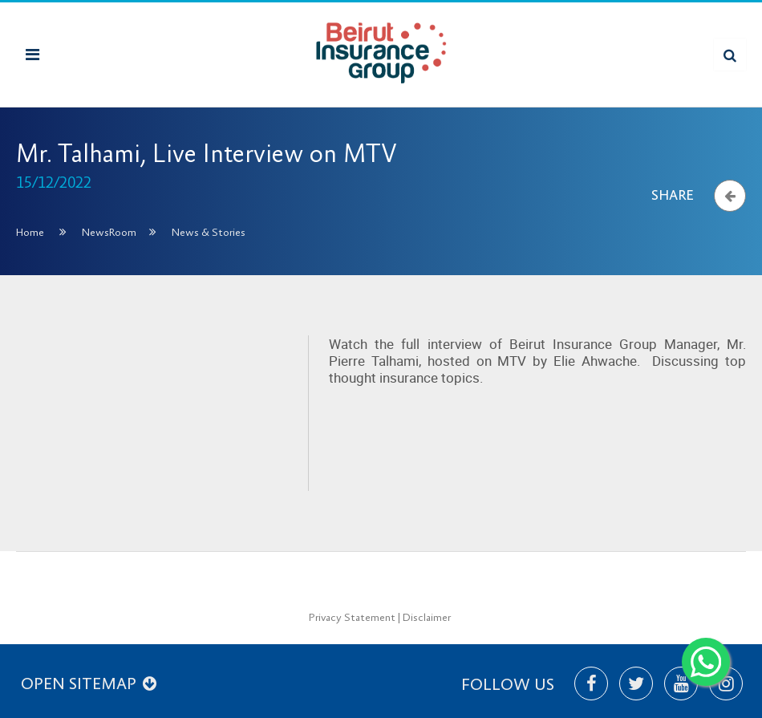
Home (30, 232)
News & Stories (208, 232)
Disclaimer (427, 617)
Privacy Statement (352, 617)
